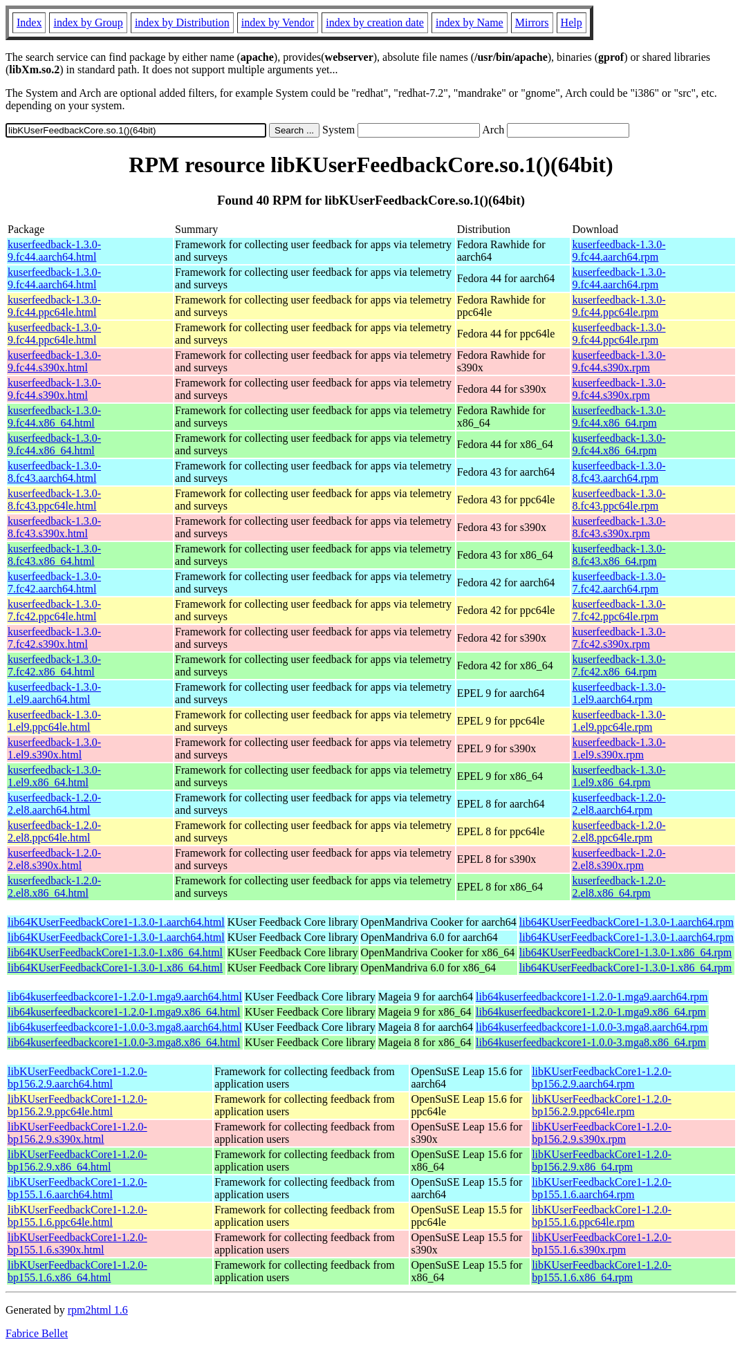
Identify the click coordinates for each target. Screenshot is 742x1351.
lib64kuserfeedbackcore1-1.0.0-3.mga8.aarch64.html (125, 1027)
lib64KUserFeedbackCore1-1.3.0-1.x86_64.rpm (625, 952)
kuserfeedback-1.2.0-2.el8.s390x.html (54, 859)
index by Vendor (277, 22)
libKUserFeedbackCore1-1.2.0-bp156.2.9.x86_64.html (77, 1160)
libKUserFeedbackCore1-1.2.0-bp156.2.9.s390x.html (77, 1133)
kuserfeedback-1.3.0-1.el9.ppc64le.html (54, 721)
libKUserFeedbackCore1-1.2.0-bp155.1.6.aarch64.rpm (601, 1188)
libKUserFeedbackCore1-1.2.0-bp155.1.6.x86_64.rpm (601, 1271)
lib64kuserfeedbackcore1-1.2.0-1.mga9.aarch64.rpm (591, 997)
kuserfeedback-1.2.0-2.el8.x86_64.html (54, 887)
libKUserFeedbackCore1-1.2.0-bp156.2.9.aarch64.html (77, 1077)
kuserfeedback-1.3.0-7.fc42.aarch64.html (54, 582)
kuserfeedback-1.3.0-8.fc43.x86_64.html (54, 555)
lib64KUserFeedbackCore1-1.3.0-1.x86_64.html (115, 952)
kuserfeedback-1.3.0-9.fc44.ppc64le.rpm (618, 306)
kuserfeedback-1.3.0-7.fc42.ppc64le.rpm (618, 610)
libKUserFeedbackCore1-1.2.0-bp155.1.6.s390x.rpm (601, 1243)
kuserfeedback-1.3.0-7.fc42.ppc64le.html (54, 610)
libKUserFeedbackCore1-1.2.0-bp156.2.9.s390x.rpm (601, 1133)
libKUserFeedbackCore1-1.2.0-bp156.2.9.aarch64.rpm (601, 1077)
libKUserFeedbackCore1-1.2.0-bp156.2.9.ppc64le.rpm (601, 1105)
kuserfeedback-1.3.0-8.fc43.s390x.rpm (618, 527)
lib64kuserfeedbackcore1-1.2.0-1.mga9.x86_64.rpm (591, 1012)
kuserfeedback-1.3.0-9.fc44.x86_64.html (54, 416)
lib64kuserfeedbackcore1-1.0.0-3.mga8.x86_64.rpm (591, 1042)
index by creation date (375, 22)
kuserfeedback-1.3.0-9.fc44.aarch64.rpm (618, 251)
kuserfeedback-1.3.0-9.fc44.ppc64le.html (54, 306)
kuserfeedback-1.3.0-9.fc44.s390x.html (54, 361)
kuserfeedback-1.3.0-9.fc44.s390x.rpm (618, 361)
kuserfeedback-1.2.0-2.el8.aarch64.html (54, 804)
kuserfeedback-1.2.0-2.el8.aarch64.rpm (618, 804)
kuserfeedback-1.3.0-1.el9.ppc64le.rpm (618, 721)
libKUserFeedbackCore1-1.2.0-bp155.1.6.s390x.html (77, 1243)
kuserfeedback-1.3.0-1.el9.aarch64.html (54, 693)
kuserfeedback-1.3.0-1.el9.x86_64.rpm (618, 776)
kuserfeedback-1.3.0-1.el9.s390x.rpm (618, 748)
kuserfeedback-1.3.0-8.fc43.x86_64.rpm (618, 555)
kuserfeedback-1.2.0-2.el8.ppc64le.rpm (618, 831)
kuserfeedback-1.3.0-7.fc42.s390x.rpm (618, 638)
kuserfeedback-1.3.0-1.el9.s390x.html (54, 748)
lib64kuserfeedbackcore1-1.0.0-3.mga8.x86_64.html (124, 1042)
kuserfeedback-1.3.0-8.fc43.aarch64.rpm (618, 472)
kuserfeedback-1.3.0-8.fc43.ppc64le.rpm (618, 499)
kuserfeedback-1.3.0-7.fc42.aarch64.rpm (618, 582)
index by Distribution (182, 22)
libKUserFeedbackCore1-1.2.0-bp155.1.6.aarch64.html (77, 1188)
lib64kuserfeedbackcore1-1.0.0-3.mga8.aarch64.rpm (591, 1027)
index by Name (469, 22)
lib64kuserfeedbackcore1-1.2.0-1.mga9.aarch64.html (125, 997)
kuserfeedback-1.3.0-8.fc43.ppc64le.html (54, 499)
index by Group (87, 22)
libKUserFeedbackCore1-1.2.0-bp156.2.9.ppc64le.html (77, 1105)
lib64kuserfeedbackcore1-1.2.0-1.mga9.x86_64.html (124, 1012)
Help (571, 22)
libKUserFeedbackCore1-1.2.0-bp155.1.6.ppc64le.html (77, 1216)
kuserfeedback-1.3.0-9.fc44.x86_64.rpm (618, 416)
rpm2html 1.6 (98, 1310)
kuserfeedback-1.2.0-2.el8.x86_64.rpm (618, 887)
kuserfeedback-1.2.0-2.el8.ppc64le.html (54, 831)
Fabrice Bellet (37, 1333)
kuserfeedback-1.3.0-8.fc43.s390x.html (54, 527)
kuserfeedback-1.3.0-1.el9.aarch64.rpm (618, 693)
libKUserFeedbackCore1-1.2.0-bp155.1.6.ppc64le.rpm (601, 1216)
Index (29, 22)
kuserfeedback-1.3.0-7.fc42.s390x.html (54, 638)
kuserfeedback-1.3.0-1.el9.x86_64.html (54, 776)
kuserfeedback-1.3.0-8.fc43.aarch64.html (54, 472)
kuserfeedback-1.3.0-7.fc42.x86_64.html (54, 665)
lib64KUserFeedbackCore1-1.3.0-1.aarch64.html (116, 922)
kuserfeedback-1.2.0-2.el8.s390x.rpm (618, 859)
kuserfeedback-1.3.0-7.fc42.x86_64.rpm (618, 665)
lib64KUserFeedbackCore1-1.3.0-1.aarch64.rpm (626, 922)
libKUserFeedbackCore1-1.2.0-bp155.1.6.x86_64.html (77, 1271)
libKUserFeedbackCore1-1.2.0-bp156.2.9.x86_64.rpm (601, 1160)
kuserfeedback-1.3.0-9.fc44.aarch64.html (54, 251)
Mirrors (532, 22)
